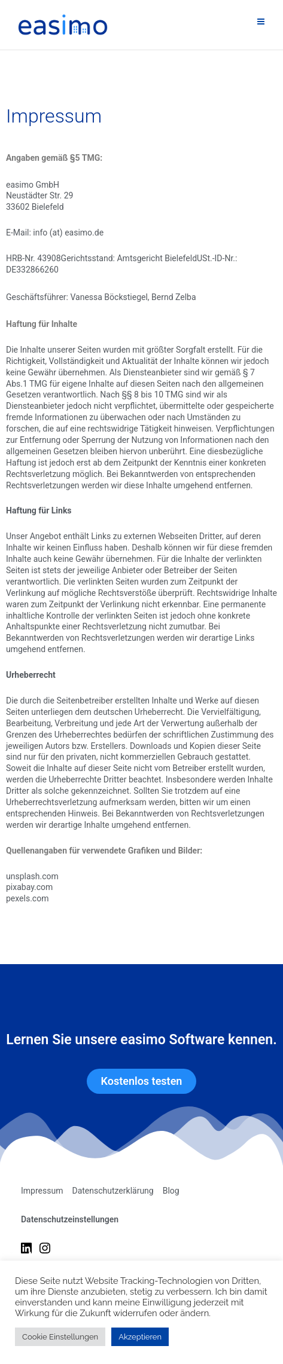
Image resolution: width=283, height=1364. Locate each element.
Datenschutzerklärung (112, 1190)
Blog (171, 1190)
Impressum (42, 1190)
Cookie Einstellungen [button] (60, 1336)
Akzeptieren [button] (140, 1336)
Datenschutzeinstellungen (69, 1219)
